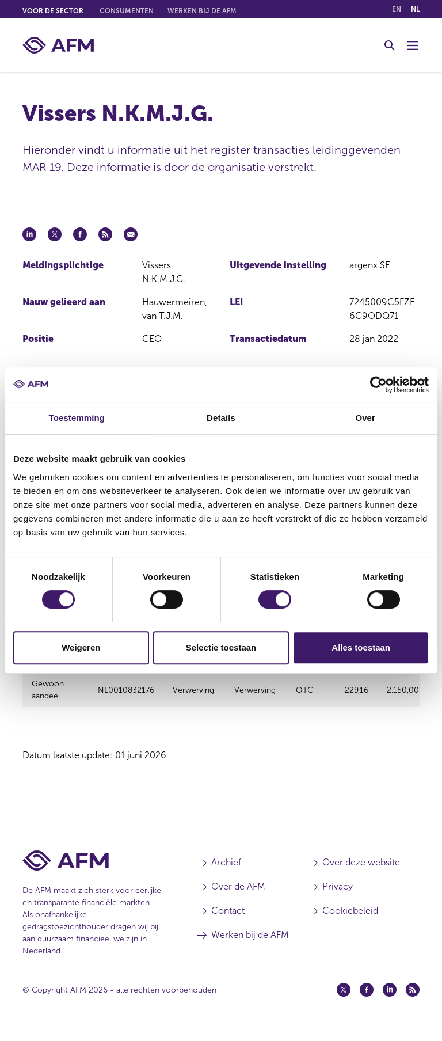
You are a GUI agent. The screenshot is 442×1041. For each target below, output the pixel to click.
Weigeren (81, 647)
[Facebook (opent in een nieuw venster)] (367, 997)
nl (415, 9)
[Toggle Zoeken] (390, 45)
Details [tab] (221, 418)
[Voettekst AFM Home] (92, 867)
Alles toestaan (361, 647)
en (396, 9)
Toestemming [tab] (77, 418)
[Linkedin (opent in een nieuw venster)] (390, 997)
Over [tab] (365, 418)
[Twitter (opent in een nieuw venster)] (343, 997)
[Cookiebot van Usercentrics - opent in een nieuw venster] (378, 384)
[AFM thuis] (58, 45)
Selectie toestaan (221, 647)
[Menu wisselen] (413, 45)
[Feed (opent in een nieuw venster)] (413, 997)
